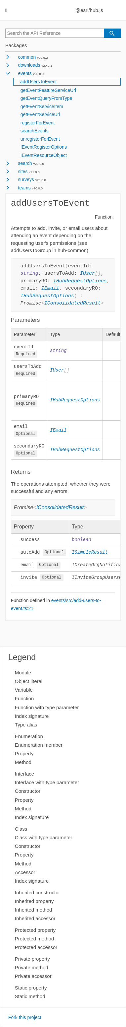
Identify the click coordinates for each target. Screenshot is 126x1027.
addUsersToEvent (38, 81)
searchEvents (35, 130)
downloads (29, 65)
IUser (87, 273)
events (25, 73)
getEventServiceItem (42, 106)
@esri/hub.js (89, 10)
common (27, 57)
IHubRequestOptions (80, 281)
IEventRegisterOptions (44, 147)
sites (23, 171)
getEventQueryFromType (46, 98)
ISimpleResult (90, 553)
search (25, 163)
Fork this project (24, 1017)
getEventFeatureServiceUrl (48, 90)
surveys (26, 179)
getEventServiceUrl (40, 114)
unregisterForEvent (40, 139)
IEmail (50, 288)
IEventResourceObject (44, 155)
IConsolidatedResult (72, 303)
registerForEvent (38, 122)
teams (24, 187)
